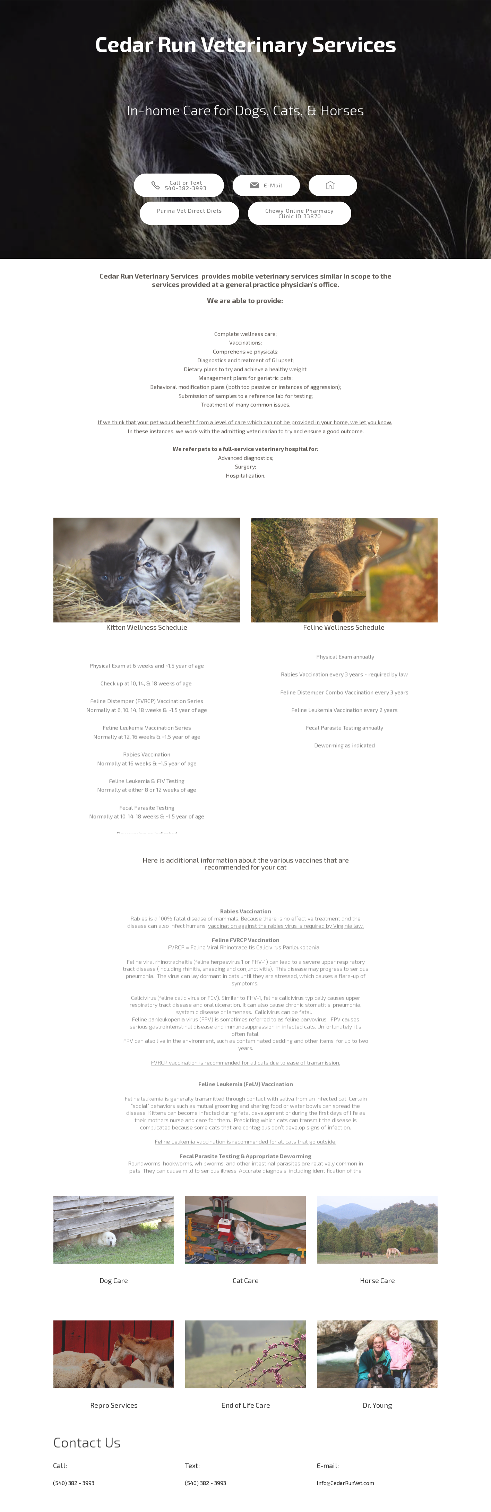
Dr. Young (377, 1417)
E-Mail (266, 185)
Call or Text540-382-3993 (179, 185)
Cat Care (246, 1293)
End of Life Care (245, 1417)
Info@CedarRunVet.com (345, 1494)
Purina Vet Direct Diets (189, 210)
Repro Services (114, 1417)
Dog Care (114, 1293)
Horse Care (377, 1293)
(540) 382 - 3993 (73, 1494)
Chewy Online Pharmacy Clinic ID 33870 (299, 213)
